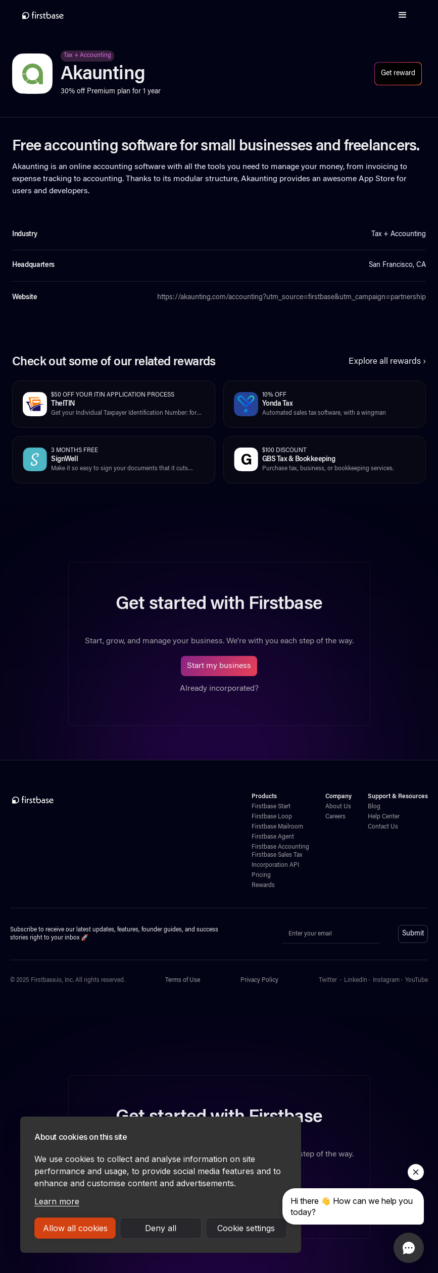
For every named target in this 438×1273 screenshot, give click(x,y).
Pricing (261, 875)
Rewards (263, 885)
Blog (374, 807)
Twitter (328, 980)
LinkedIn (355, 980)
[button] (402, 15)
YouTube (416, 980)
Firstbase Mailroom (277, 827)
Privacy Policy (259, 980)
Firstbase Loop (272, 817)
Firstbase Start (271, 807)
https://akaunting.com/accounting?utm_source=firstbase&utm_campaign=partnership (291, 297)
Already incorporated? (219, 689)
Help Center (384, 817)
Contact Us (383, 827)
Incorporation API (275, 865)
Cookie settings (246, 1228)
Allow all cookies (75, 1228)
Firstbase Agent (273, 837)
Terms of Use (182, 980)
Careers (335, 817)
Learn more (56, 1201)
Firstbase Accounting (280, 847)
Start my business (219, 666)
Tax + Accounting (87, 55)
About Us (338, 807)
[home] (43, 15)
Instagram (386, 980)
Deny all (160, 1228)
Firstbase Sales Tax (277, 855)
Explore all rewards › (387, 362)
